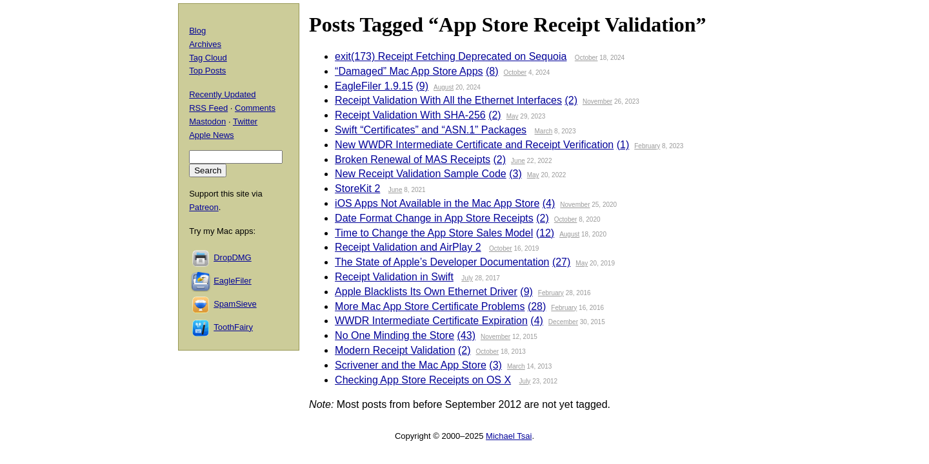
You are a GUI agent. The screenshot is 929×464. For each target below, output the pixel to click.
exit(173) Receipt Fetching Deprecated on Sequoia (450, 56)
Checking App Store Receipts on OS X (423, 379)
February (647, 146)
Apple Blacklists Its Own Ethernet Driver (426, 291)
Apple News (211, 135)
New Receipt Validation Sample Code (420, 173)
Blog (197, 30)
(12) (545, 232)
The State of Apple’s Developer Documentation (442, 261)
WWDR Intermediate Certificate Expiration (431, 320)
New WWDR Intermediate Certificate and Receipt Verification (474, 144)
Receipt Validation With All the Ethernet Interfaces (448, 100)
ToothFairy (233, 327)
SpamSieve (235, 304)
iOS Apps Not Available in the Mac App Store (437, 203)
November (597, 101)
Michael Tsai (509, 436)
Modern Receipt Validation (395, 350)
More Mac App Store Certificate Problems (429, 306)
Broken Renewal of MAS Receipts (412, 159)
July (467, 278)
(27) (561, 261)
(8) (492, 71)
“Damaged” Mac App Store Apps (409, 71)
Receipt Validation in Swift (394, 276)
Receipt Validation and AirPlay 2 (408, 247)
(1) (623, 144)
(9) (422, 86)
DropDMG (233, 257)
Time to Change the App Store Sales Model (434, 232)
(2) (570, 100)
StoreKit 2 (357, 188)
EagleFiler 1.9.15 (374, 86)
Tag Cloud (208, 58)
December (563, 321)
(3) (515, 173)
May (512, 116)
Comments (255, 108)
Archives (205, 44)
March (544, 131)
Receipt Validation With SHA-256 (410, 115)
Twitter (245, 121)
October (586, 57)
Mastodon (207, 121)
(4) (549, 203)
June (518, 160)
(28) (537, 306)
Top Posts (207, 70)
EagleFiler (233, 280)
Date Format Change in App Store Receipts (434, 218)
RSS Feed (208, 108)
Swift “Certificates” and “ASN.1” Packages (430, 129)
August (444, 87)
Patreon (204, 207)
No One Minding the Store (394, 335)
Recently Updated (222, 94)
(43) (466, 335)
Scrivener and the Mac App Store (410, 365)
